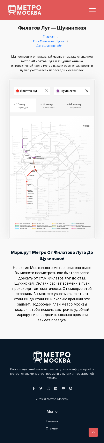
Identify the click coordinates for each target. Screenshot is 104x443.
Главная (48, 36)
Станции (52, 428)
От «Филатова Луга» (48, 41)
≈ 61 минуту (74, 106)
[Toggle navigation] (92, 10)
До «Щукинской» (49, 46)
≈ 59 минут (47, 106)
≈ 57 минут (21, 106)
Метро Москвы (57, 399)
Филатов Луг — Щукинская (51, 28)
